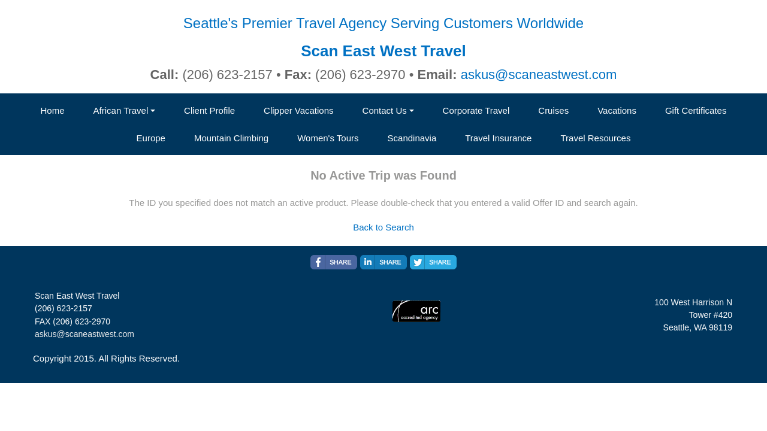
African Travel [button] (121, 110)
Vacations (616, 110)
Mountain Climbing (231, 138)
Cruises (553, 110)
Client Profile (209, 110)
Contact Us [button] (385, 110)
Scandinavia (412, 138)
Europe (151, 138)
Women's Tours (327, 138)
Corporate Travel (476, 110)
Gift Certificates (696, 110)
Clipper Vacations (298, 110)
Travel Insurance (498, 138)
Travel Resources (595, 138)
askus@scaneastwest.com (539, 74)
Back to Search (383, 227)
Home (53, 110)
